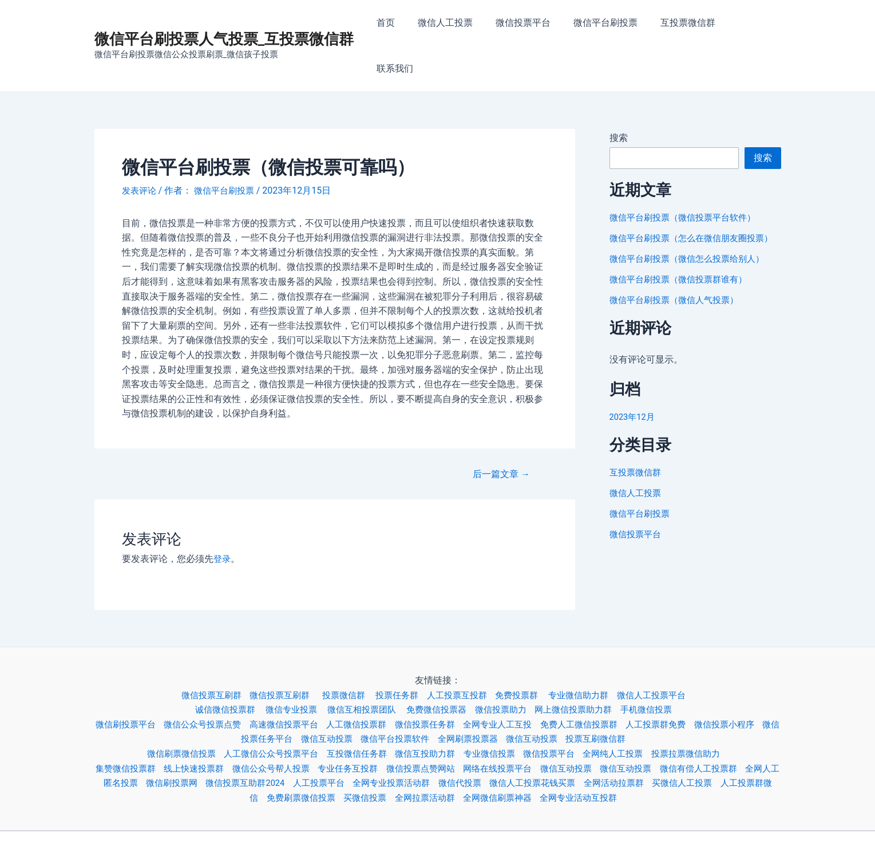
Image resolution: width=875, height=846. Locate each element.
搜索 (618, 95)
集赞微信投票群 (135, 725)
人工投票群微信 (263, 754)
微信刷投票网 (231, 740)
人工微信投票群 (378, 681)
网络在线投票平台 (533, 725)
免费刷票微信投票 (341, 754)
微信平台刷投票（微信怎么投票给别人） (691, 230)
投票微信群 (342, 652)
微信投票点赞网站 (451, 725)
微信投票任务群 (451, 681)
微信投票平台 (533, 24)
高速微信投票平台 (300, 681)
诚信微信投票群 (216, 667)
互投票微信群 (689, 24)
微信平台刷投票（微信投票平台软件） (687, 175)
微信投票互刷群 (199, 652)
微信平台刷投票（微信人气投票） (678, 271)
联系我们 (753, 24)
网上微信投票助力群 (587, 667)
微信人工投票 (460, 24)
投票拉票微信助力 (707, 711)
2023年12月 (634, 388)
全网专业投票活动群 (466, 740)
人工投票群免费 (698, 681)
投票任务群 (398, 652)
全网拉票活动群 (473, 754)
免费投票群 (527, 652)
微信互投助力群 (428, 711)
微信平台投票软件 (419, 696)
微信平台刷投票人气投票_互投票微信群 (224, 17)
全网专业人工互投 (529, 681)
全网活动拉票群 (704, 740)
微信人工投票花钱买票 (617, 740)
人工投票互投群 (462, 652)
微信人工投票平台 (670, 652)
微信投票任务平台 (273, 696)
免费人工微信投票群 (616, 681)
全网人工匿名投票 (157, 740)
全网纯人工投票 (629, 711)
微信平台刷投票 (612, 24)
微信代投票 (539, 740)
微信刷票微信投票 (167, 711)
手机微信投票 (665, 667)
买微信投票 (410, 754)
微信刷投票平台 (131, 681)
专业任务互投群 (373, 725)
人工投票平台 (389, 740)
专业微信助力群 (592, 652)
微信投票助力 (509, 667)
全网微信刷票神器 (551, 754)
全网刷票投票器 (496, 696)
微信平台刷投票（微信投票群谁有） (682, 250)
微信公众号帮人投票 (291, 725)
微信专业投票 (287, 667)
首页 (406, 24)
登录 (222, 516)
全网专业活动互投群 (638, 754)
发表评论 (140, 148)
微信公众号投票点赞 (213, 681)
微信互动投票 (346, 696)
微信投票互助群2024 (310, 740)
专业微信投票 (497, 711)
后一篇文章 (498, 431)
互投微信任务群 (355, 711)
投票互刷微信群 (634, 696)
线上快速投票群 (209, 725)
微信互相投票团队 (362, 667)
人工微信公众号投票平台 (264, 711)
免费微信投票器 (441, 667)
